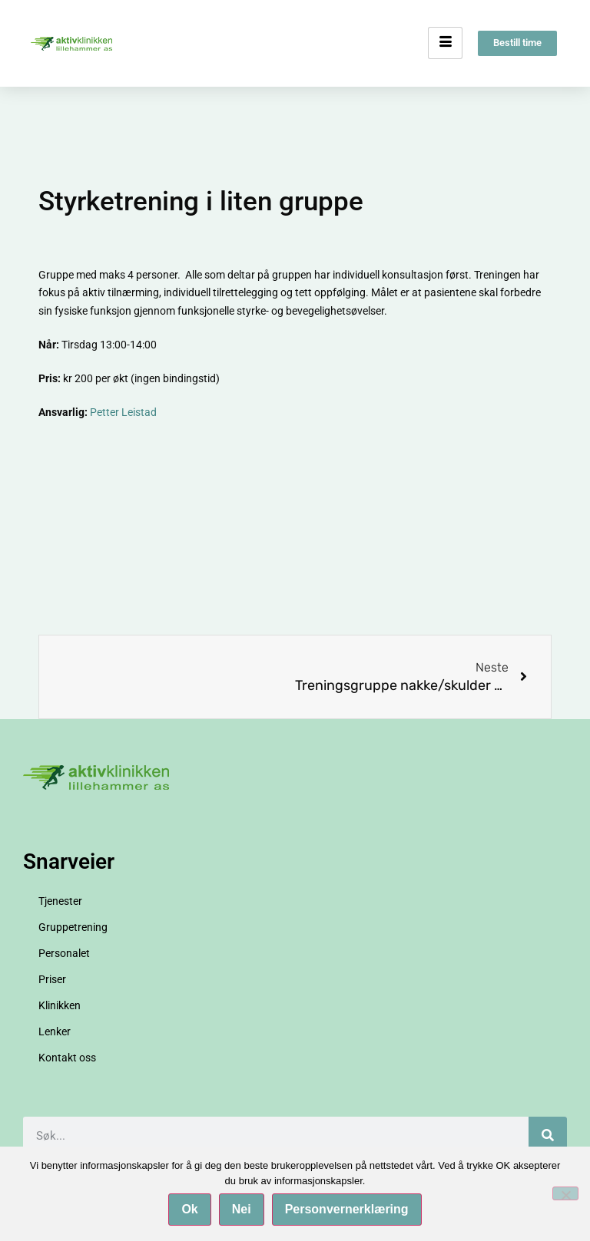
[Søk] (548, 1136)
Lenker (54, 1031)
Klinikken (59, 1005)
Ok (189, 1209)
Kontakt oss (67, 1057)
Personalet (64, 953)
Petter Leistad (123, 412)
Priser (52, 979)
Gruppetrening (73, 927)
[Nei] (565, 1193)
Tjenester (60, 901)
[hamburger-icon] (445, 44)
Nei (241, 1209)
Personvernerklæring (347, 1209)
